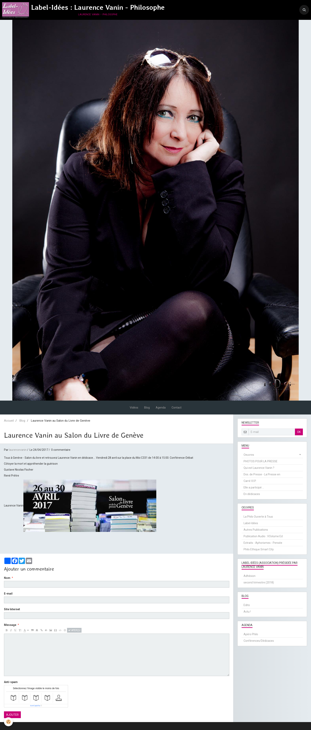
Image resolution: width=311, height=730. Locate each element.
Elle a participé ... (254, 487)
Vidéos (134, 407)
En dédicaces (252, 494)
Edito (247, 605)
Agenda (161, 407)
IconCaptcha (35, 706)
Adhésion (249, 575)
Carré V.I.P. (250, 481)
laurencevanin (18, 449)
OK (299, 432)
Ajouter (12, 714)
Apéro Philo (251, 634)
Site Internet (12, 609)
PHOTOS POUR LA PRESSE (260, 461)
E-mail (8, 593)
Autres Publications (256, 529)
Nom (7, 577)
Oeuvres (249, 454)
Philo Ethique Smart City (259, 549)
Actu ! (247, 611)
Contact (176, 407)
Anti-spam (11, 682)
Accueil (9, 420)
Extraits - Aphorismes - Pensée (263, 542)
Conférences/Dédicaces (259, 640)
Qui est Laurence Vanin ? (259, 467)
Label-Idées (251, 523)
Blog (147, 407)
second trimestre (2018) (259, 582)
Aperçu (74, 630)
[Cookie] (8, 721)
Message (10, 624)
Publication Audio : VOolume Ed (263, 536)
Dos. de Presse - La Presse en (262, 474)
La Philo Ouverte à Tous (258, 516)
